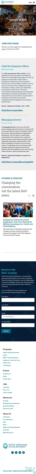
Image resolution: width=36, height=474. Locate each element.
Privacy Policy (7, 471)
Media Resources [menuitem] (8, 432)
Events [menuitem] (5, 376)
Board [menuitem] (4, 425)
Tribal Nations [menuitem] (7, 365)
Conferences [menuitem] (7, 374)
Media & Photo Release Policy (22, 471)
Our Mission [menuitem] (6, 417)
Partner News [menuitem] (7, 379)
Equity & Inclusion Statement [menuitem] (11, 427)
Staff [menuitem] (4, 422)
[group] (18, 226)
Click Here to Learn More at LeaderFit (17, 162)
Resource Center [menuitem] (8, 408)
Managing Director (11, 119)
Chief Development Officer (15, 66)
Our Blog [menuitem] (5, 401)
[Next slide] (33, 195)
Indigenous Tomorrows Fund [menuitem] (11, 360)
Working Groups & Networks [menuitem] (11, 403)
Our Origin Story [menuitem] (8, 419)
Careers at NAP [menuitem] (7, 392)
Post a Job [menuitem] (6, 390)
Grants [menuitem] (5, 355)
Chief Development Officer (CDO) (15, 73)
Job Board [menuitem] (6, 387)
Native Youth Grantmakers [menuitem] (10, 357)
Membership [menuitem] (6, 363)
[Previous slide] (29, 195)
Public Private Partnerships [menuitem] (11, 352)
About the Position (6, 123)
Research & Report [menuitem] (8, 406)
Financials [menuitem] (6, 430)
